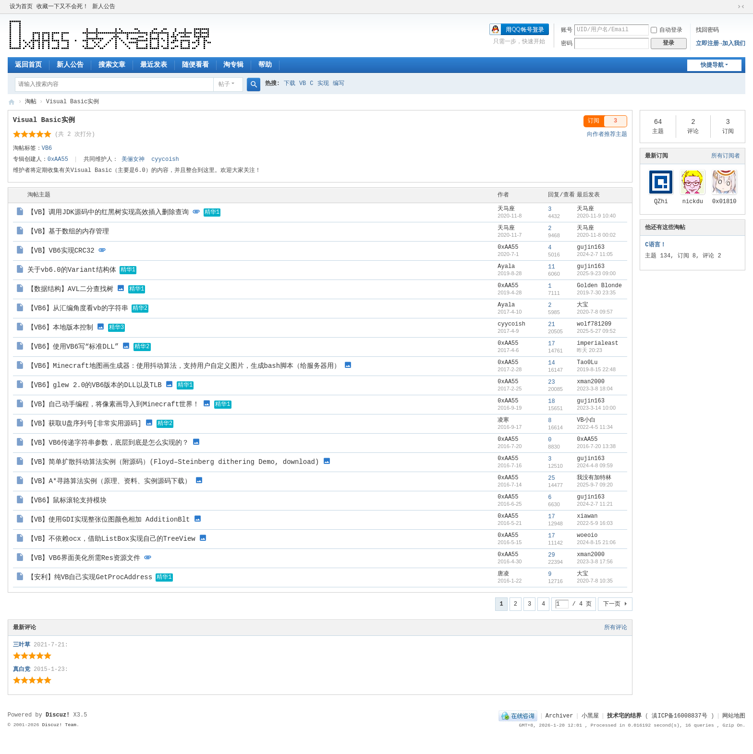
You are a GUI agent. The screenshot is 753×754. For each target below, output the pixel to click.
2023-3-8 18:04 (595, 388)
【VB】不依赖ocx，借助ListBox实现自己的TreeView (111, 539)
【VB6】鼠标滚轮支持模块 (67, 500)
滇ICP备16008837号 (679, 716)
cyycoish (165, 159)
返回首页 (28, 65)
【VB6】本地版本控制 (60, 327)
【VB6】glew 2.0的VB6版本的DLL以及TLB (94, 385)
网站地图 (733, 716)
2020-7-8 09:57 (595, 312)
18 (551, 401)
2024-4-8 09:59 (595, 465)
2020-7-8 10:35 (595, 581)
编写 (338, 83)
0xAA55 (58, 159)
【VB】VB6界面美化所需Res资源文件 (83, 558)
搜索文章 (111, 65)
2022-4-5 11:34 (595, 427)
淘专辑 (233, 65)
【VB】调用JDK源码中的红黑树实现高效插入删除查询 (108, 212)
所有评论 (615, 627)
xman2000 (591, 381)
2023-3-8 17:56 (595, 561)
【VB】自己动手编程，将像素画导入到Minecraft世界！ (113, 404)
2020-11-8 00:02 (596, 235)
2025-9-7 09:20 (595, 484)
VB (302, 83)
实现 (323, 83)
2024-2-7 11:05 (595, 254)
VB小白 (586, 420)
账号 (566, 30)
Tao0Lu (587, 362)
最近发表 (153, 65)
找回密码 (707, 30)
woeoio (587, 535)
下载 (289, 83)
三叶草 (21, 645)
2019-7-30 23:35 (596, 292)
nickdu (692, 201)
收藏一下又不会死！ (62, 6)
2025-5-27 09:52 (596, 331)
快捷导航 (712, 65)
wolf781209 (594, 324)
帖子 (224, 84)
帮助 (265, 65)
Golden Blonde (599, 285)
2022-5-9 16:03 (595, 523)
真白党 (21, 669)
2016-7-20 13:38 (596, 446)
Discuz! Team (59, 725)
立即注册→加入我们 (720, 43)
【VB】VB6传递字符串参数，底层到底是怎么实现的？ (108, 443)
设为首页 (21, 6)
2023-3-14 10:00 (596, 408)
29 (551, 555)
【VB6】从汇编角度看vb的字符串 (77, 308)
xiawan (587, 516)
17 (551, 344)
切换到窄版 (741, 6)
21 (551, 324)
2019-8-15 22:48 (596, 369)
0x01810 (724, 201)
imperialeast (597, 343)
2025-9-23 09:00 (596, 273)
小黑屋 (590, 716)
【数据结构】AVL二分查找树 (70, 289)
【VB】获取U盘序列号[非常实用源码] (84, 423)
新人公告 (103, 6)
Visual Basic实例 (44, 120)
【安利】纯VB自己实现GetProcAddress (89, 577)
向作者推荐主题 (607, 134)
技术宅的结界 (11, 102)
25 (551, 478)
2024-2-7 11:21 (595, 504)
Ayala (506, 266)
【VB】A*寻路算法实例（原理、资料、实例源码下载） (109, 481)
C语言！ (655, 245)
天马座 (506, 209)
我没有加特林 (594, 477)
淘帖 (30, 101)
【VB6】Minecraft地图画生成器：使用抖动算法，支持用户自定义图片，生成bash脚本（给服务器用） (183, 366)
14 (551, 363)
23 (551, 382)
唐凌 (503, 574)
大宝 (582, 305)
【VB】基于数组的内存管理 (68, 231)
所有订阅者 (725, 156)
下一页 (611, 604)
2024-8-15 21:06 (596, 542)
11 (551, 267)
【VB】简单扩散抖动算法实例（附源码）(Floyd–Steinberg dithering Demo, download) (173, 462)
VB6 (47, 148)
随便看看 (195, 65)
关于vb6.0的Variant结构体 (71, 270)
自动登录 (666, 30)
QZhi (661, 201)
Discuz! (58, 715)
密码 (566, 43)
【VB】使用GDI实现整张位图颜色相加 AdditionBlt (108, 519)
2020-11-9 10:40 (596, 216)
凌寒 (503, 420)
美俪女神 (133, 159)
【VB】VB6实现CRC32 (61, 251)
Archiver (559, 716)
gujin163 (591, 247)
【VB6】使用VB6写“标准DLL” (73, 347)
